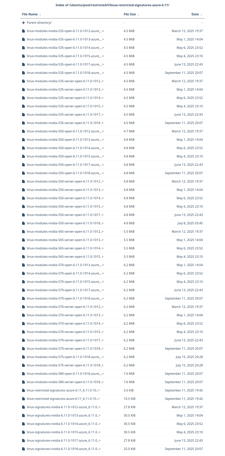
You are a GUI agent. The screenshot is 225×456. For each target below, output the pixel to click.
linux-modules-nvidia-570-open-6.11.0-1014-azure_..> (65, 273)
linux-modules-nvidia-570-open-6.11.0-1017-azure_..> (65, 290)
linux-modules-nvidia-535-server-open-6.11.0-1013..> (65, 89)
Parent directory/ (39, 22)
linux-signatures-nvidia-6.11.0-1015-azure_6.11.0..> (64, 432)
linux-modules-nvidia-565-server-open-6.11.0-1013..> (65, 240)
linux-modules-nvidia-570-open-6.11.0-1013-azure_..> (65, 265)
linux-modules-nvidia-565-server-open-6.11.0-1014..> (65, 248)
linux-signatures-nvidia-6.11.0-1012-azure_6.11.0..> (64, 407)
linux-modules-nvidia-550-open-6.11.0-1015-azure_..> (65, 156)
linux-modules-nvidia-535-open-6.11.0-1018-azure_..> (65, 73)
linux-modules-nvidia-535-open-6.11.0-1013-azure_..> (65, 39)
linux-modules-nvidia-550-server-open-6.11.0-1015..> (65, 206)
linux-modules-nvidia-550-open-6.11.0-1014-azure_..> (65, 148)
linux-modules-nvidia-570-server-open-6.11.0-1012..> (65, 307)
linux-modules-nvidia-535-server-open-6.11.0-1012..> (65, 81)
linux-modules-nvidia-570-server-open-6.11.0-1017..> (65, 340)
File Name (30, 14)
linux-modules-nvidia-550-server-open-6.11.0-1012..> (65, 181)
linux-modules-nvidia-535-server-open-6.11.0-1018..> (65, 123)
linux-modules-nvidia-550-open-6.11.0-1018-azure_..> (65, 173)
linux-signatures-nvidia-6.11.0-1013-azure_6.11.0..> (64, 415)
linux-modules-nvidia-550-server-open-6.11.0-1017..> (65, 215)
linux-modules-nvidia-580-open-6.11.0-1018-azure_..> (65, 373)
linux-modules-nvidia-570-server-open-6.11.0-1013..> (65, 315)
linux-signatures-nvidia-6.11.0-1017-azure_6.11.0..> (64, 440)
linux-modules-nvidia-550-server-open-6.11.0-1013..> (65, 190)
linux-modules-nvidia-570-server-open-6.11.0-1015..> (65, 332)
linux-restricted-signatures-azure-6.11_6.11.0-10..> (63, 390)
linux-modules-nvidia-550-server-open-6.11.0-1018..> (65, 223)
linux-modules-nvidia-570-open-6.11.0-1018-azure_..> (65, 298)
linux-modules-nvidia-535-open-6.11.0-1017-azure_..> (65, 64)
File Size (130, 14)
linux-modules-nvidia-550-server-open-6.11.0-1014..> (65, 198)
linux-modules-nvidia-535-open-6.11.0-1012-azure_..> (65, 31)
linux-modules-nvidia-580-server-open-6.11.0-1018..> (65, 382)
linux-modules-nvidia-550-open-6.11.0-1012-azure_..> (65, 131)
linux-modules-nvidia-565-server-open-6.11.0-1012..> (65, 231)
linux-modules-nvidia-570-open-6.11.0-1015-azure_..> (65, 282)
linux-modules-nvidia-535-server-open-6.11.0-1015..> (65, 106)
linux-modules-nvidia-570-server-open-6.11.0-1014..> (65, 323)
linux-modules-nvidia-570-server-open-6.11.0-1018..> (65, 348)
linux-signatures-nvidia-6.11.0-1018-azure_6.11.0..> (64, 449)
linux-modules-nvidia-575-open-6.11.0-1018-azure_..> (65, 357)
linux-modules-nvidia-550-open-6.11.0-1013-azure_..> (65, 139)
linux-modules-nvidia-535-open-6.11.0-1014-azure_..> (65, 47)
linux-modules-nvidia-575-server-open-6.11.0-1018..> (65, 365)
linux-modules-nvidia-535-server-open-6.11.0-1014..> (65, 98)
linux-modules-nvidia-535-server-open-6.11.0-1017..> (65, 114)
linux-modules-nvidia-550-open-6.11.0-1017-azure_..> (65, 164)
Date (195, 14)
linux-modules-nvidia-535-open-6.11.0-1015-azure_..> (65, 56)
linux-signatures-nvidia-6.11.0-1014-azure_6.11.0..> (64, 424)
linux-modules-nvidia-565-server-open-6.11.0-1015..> (65, 256)
